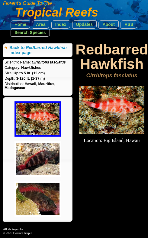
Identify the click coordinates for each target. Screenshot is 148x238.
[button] (20, 24)
